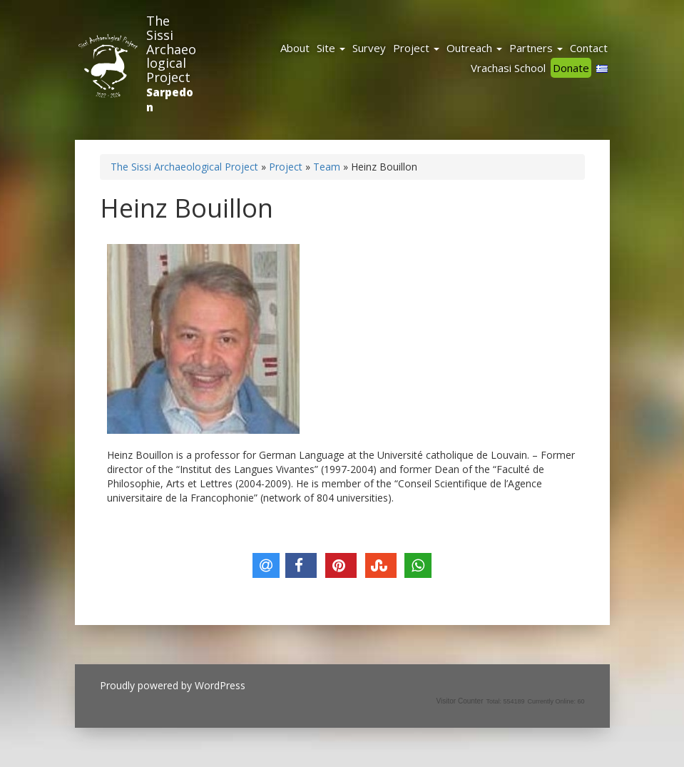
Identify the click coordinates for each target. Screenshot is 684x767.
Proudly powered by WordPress (172, 685)
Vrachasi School (508, 68)
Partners (536, 48)
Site (331, 48)
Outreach (474, 48)
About (295, 48)
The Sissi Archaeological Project (171, 49)
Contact (589, 48)
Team (326, 166)
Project (416, 48)
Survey (369, 48)
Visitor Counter (460, 701)
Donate (571, 68)
